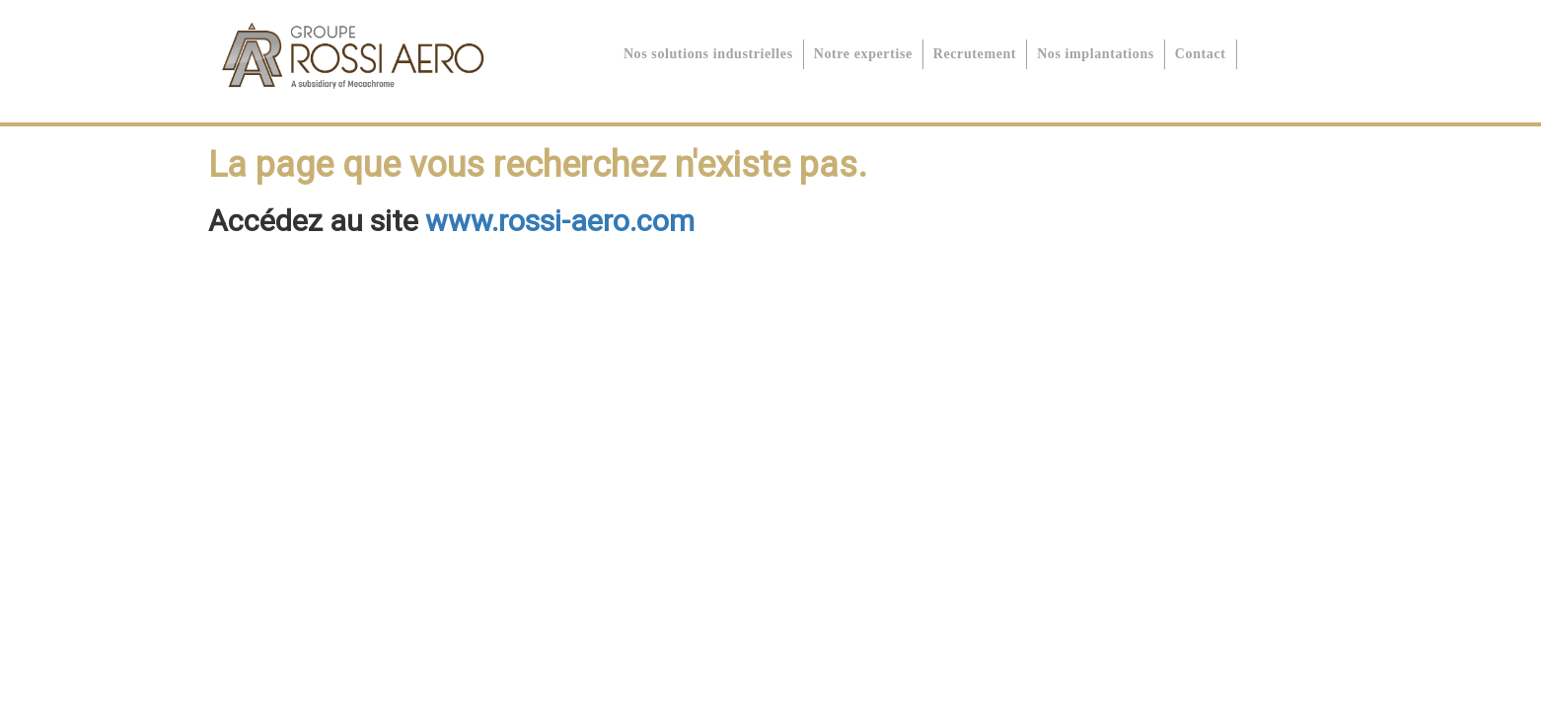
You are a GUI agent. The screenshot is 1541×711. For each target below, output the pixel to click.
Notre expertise (863, 53)
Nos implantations (1095, 53)
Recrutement (974, 53)
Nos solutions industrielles (708, 53)
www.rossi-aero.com (560, 220)
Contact (1200, 53)
